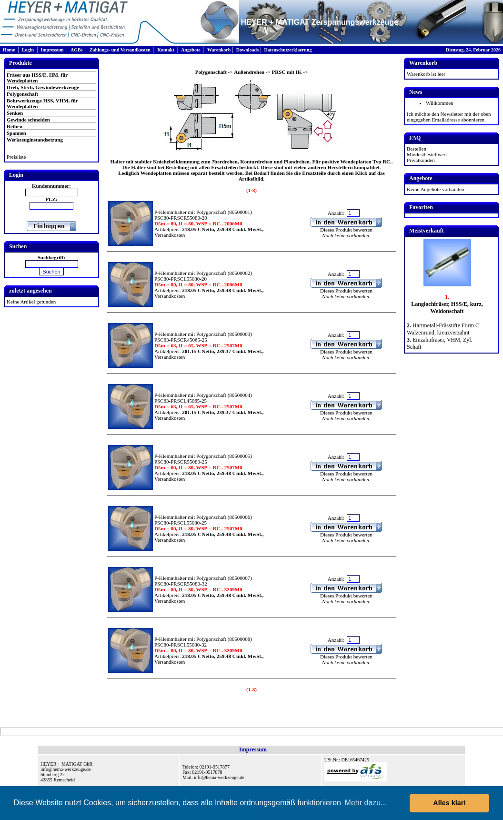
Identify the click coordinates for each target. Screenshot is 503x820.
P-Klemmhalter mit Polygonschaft (190, 212)
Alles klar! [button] (449, 803)
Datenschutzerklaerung (288, 49)
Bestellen (416, 149)
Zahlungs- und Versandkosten (120, 49)
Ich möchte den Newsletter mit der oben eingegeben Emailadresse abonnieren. (449, 116)
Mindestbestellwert (427, 154)
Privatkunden (421, 160)
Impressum (51, 49)
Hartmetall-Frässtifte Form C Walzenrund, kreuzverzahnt (443, 329)
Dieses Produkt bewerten (346, 230)
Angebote (191, 49)
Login (28, 49)
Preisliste (16, 157)
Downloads (247, 49)
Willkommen (439, 103)
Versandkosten (169, 235)
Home (9, 49)
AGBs (76, 49)
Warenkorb (219, 49)
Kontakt (165, 49)
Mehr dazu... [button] (366, 803)
